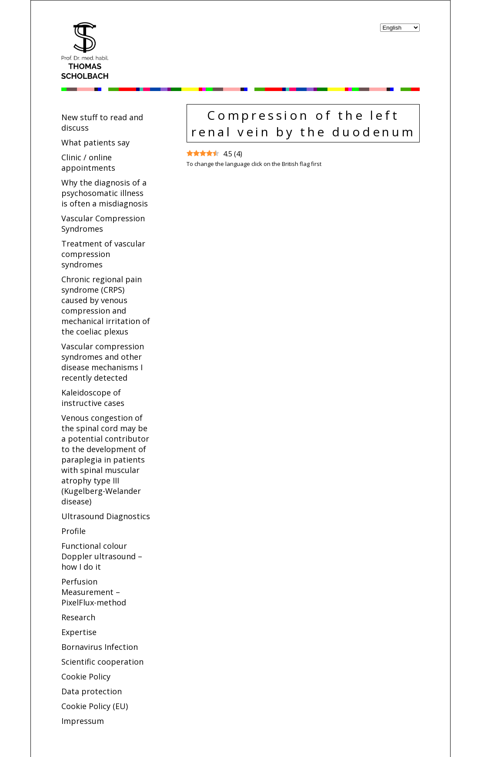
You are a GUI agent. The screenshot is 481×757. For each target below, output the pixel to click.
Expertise (79, 632)
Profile (73, 531)
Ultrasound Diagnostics (105, 516)
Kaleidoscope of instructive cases (92, 397)
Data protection (91, 691)
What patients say (95, 142)
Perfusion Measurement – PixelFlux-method (93, 592)
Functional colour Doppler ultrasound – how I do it (101, 556)
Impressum (82, 721)
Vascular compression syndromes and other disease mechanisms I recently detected (102, 362)
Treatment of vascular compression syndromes (103, 254)
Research (78, 617)
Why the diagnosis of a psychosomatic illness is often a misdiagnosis (104, 193)
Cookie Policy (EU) (94, 706)
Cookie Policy (85, 676)
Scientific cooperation (102, 661)
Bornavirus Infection (99, 647)
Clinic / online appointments (88, 162)
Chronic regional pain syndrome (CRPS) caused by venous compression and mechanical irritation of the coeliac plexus (105, 305)
